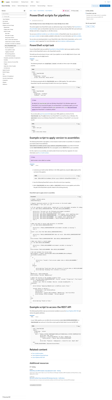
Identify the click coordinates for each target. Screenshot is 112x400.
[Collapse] (24, 10)
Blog (19, 395)
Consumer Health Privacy (41, 395)
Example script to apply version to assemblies (96, 15)
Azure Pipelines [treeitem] (6, 19)
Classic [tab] (37, 60)
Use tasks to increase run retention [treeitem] (12, 43)
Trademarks (59, 395)
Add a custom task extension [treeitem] (11, 39)
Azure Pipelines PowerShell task (40, 355)
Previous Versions (13, 395)
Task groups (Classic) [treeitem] (9, 37)
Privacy (31, 395)
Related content (89, 19)
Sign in (108, 1)
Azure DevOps (41, 10)
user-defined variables (53, 34)
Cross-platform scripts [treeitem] (10, 49)
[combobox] (14, 14)
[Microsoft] (3, 2)
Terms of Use (52, 395)
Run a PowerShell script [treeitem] (10, 45)
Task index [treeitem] (7, 33)
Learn (31, 10)
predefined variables (41, 34)
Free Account (95, 5)
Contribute (25, 395)
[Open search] (105, 2)
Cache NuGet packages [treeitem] (10, 55)
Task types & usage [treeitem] (9, 35)
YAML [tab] (32, 60)
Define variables (77, 36)
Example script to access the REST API (94, 17)
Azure (35, 10)
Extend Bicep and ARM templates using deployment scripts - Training (45, 370)
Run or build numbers (43, 153)
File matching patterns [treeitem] (10, 53)
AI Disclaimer (4, 395)
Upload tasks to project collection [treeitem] (12, 41)
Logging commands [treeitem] (9, 51)
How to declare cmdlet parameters (66, 41)
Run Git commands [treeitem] (9, 47)
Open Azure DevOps (105, 5)
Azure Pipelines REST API (72, 311)
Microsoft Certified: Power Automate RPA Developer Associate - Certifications (47, 378)
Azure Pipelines (48, 10)
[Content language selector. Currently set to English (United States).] (8, 392)
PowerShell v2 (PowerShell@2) (56, 49)
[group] (56, 251)
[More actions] (81, 11)
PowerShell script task (91, 13)
